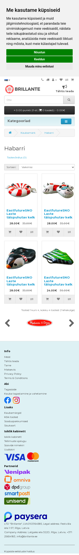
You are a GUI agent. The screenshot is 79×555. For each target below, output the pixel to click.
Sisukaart (10, 425)
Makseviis (10, 369)
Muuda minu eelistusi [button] (39, 66)
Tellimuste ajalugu (15, 441)
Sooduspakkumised (16, 421)
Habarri (49, 132)
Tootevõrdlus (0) (17, 157)
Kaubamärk (28, 132)
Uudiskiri (9, 449)
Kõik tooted (11, 417)
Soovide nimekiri (14, 445)
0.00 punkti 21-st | (39, 110)
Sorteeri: (11, 167)
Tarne (7, 365)
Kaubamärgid (12, 412)
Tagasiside (10, 389)
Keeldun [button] (39, 59)
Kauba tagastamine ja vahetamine (25, 393)
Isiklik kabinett (13, 436)
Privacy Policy (12, 373)
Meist (7, 356)
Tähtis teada (11, 361)
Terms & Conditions (16, 378)
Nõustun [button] (39, 52)
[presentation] (7, 323)
